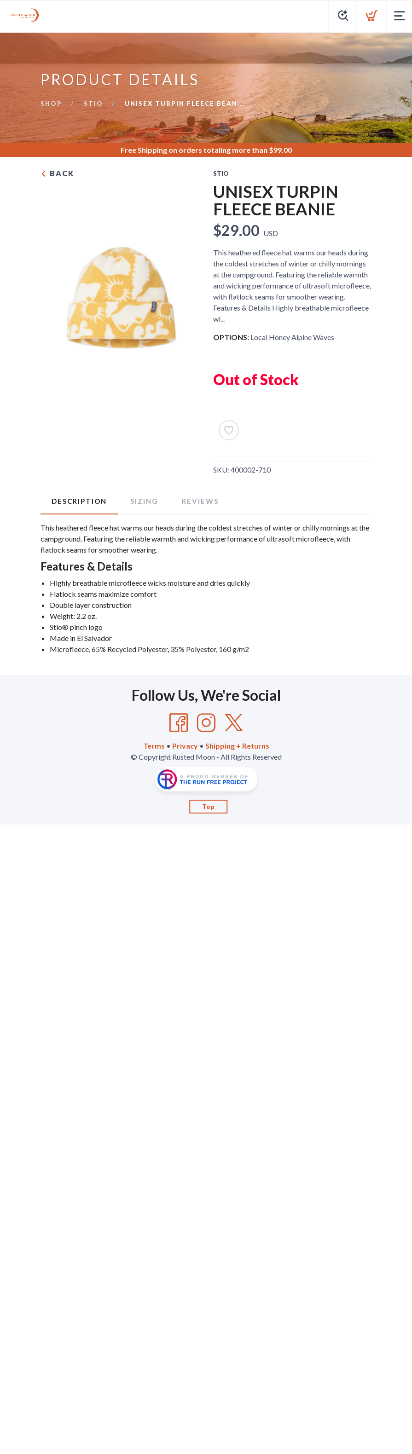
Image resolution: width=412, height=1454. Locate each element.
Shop (51, 103)
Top (208, 806)
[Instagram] (206, 723)
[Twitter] (234, 723)
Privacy (185, 745)
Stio (93, 103)
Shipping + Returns (237, 745)
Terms (154, 745)
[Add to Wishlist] (229, 430)
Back (57, 173)
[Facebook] (178, 723)
